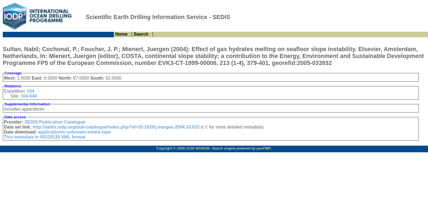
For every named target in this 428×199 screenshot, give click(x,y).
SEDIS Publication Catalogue (55, 122)
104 (31, 91)
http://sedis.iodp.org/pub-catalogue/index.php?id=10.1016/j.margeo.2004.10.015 (116, 127)
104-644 (28, 96)
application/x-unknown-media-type (74, 132)
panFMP (263, 148)
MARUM (202, 148)
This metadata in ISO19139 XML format (44, 137)
